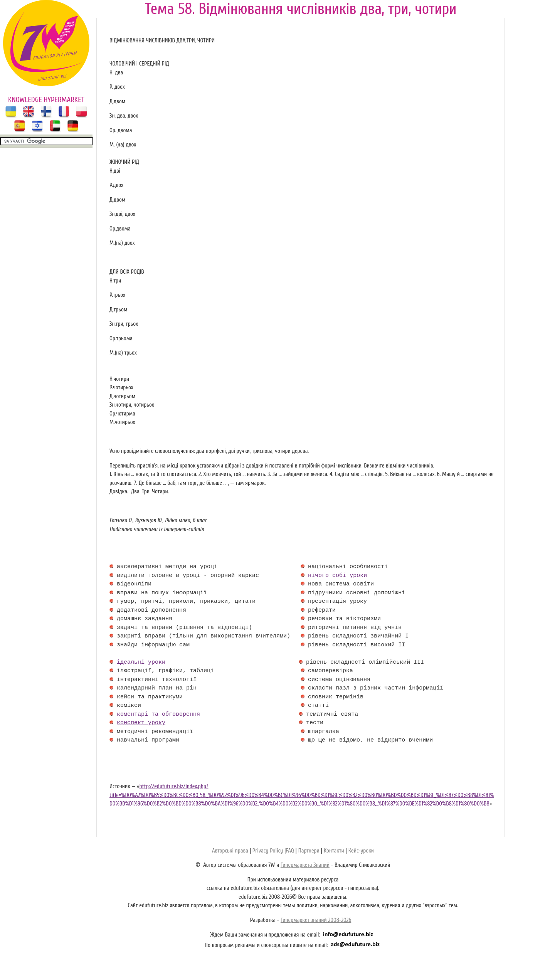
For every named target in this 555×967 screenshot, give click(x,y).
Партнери (309, 851)
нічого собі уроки (337, 576)
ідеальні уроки (141, 662)
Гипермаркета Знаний (305, 865)
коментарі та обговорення (158, 714)
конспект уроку (141, 723)
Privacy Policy (267, 851)
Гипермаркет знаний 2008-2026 (316, 920)
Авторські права (230, 851)
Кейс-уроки (361, 851)
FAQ (290, 851)
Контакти (334, 851)
